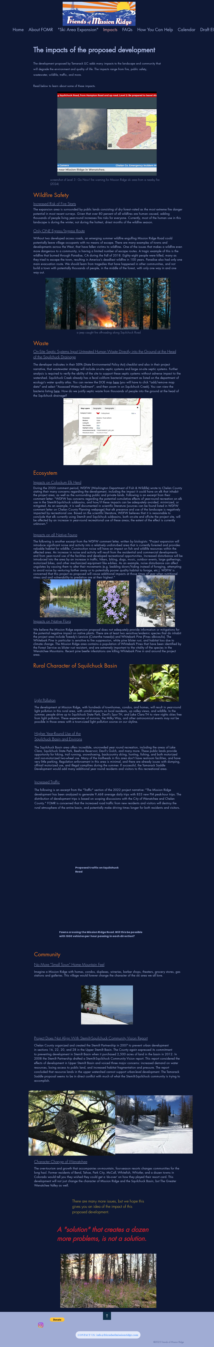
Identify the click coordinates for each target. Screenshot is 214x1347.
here (116, 382)
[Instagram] (40, 1325)
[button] (57, 1319)
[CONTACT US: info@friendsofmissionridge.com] (108, 1334)
